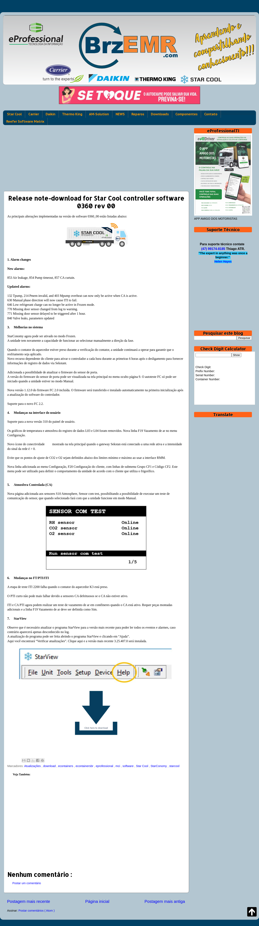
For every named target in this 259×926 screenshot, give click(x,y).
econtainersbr (85, 766)
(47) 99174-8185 (213, 249)
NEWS (120, 114)
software (128, 766)
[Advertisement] (96, 156)
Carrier (33, 114)
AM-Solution (99, 114)
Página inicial (97, 901)
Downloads (160, 114)
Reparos (137, 114)
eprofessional (105, 766)
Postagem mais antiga (165, 901)
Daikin (50, 114)
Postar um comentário (26, 883)
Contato (210, 114)
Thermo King (72, 114)
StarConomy (159, 766)
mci (118, 766)
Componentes (186, 114)
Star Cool (14, 114)
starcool (174, 766)
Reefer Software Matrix (25, 121)
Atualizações (33, 766)
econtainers (66, 766)
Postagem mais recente (28, 901)
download (50, 766)
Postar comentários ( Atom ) (36, 910)
